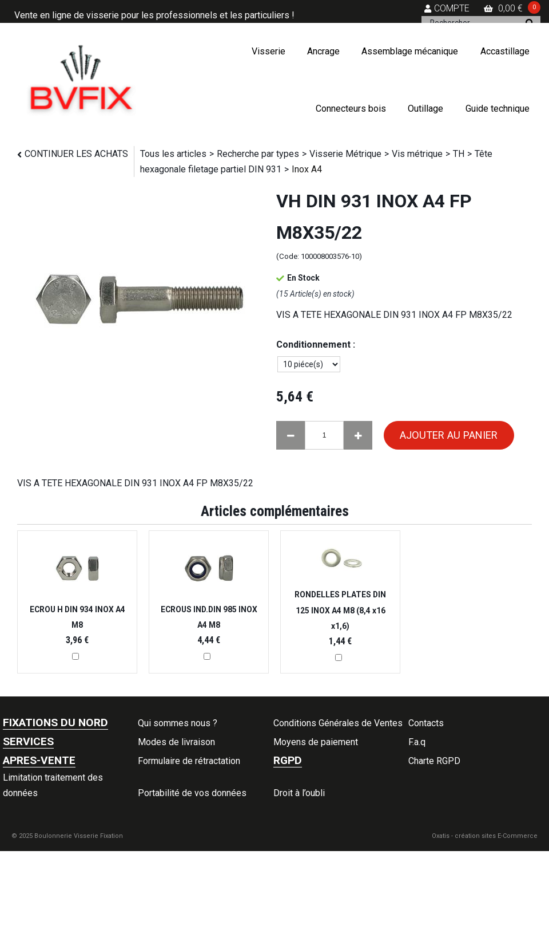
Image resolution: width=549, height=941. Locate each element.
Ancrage (323, 51)
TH (458, 153)
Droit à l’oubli (299, 793)
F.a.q (416, 742)
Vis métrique (417, 153)
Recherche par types (258, 153)
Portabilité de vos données (192, 793)
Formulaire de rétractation (189, 760)
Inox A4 (307, 169)
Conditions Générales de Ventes (338, 723)
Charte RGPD (434, 760)
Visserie (268, 51)
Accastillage (505, 51)
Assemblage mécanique (409, 51)
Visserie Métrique (345, 153)
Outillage (425, 108)
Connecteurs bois (351, 108)
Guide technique (498, 108)
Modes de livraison (176, 742)
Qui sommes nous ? (177, 723)
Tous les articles (173, 153)
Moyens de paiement (315, 742)
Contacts (426, 723)
